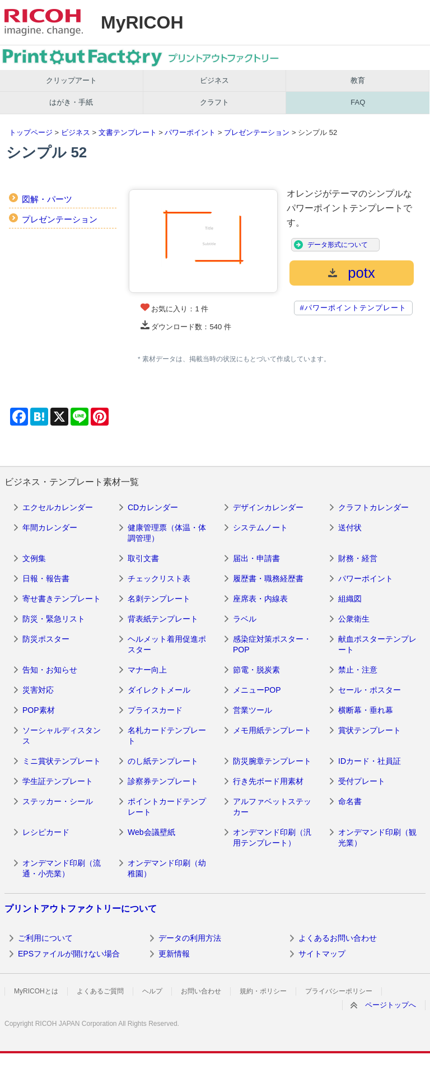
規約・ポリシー (263, 991)
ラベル (244, 618)
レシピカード (45, 832)
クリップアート (71, 80)
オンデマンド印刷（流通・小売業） (61, 868)
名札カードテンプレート (167, 736)
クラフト (214, 102)
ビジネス (214, 80)
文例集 (34, 558)
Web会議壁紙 (151, 832)
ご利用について (45, 937)
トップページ (31, 132)
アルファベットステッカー (272, 807)
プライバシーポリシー (338, 991)
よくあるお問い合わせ (337, 937)
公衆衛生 (354, 618)
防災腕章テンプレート (272, 761)
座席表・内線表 (260, 598)
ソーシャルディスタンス (61, 736)
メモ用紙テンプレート (272, 730)
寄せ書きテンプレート (61, 598)
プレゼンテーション (256, 132)
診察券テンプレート (163, 781)
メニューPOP (257, 689)
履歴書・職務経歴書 (268, 578)
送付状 (350, 527)
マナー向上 (147, 669)
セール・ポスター (369, 689)
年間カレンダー (49, 527)
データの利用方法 (189, 937)
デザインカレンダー (268, 507)
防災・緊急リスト (53, 618)
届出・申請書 (256, 558)
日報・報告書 (45, 578)
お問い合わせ (201, 991)
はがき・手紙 (71, 102)
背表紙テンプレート (163, 618)
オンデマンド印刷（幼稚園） (167, 868)
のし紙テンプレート (163, 761)
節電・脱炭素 (256, 669)
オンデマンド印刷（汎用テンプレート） (272, 838)
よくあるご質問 (100, 991)
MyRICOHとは (36, 991)
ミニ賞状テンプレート (61, 761)
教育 (357, 80)
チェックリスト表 (159, 578)
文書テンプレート (128, 132)
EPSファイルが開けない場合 (69, 953)
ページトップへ (390, 1005)
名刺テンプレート (159, 598)
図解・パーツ (47, 199)
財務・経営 (357, 558)
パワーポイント (190, 132)
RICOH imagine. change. (43, 22)
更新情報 (174, 953)
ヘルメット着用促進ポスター (167, 644)
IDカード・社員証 (369, 761)
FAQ (357, 102)
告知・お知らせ (49, 669)
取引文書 (143, 558)
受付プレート (361, 781)
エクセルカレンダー (57, 507)
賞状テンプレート (369, 730)
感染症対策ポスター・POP (272, 644)
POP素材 (38, 710)
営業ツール (252, 710)
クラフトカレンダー (373, 507)
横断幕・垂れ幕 (365, 710)
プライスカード (155, 710)
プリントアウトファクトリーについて (80, 908)
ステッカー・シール (57, 801)
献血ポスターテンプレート (377, 644)
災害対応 (38, 689)
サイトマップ (321, 953)
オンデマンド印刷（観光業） (377, 838)
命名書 (350, 801)
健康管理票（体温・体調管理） (167, 533)
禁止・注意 (357, 669)
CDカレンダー (153, 507)
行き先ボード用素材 (268, 781)
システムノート (260, 527)
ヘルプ (152, 991)
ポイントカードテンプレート (167, 807)
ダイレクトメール (159, 689)
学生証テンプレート (57, 781)
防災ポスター (45, 638)
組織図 (350, 598)
